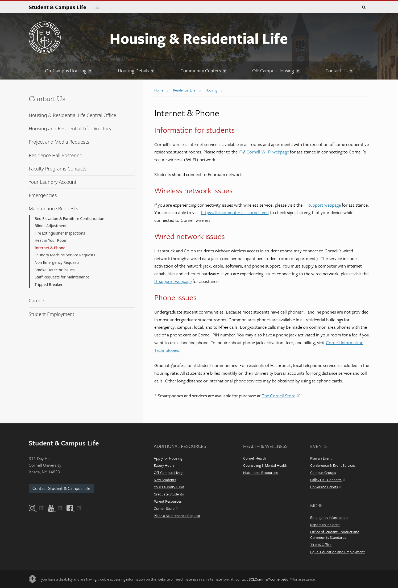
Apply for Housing (168, 458)
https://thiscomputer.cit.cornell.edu (235, 212)
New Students (165, 479)
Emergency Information (329, 517)
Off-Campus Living (168, 472)
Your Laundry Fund (169, 487)
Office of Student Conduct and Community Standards (334, 534)
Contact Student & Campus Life (61, 488)
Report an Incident (325, 524)
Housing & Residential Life (199, 38)
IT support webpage (322, 205)
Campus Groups (323, 472)
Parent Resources (168, 501)
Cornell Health (254, 458)
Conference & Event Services (332, 465)
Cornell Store (166, 508)
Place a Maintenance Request (177, 515)
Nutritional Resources (260, 472)
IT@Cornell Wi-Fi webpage (264, 151)
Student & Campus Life (60, 7)
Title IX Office (320, 544)
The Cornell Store (281, 395)
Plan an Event (321, 458)
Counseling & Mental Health (265, 465)
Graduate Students (169, 494)
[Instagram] (37, 508)
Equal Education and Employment (337, 551)
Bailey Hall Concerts (327, 479)
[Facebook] (74, 508)
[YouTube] (55, 508)
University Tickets (326, 487)
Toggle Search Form (363, 7)
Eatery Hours (164, 465)
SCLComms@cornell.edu (270, 579)
